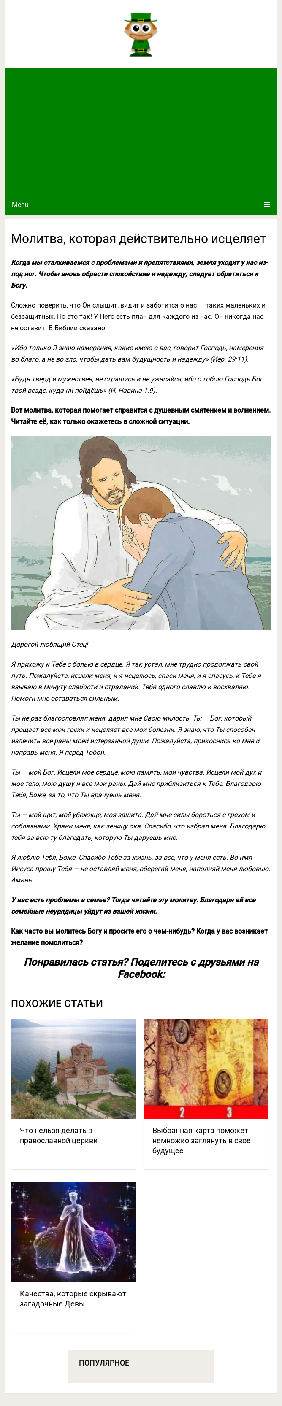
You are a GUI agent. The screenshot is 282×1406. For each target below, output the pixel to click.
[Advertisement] (140, 132)
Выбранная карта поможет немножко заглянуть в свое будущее (201, 1140)
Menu (20, 205)
